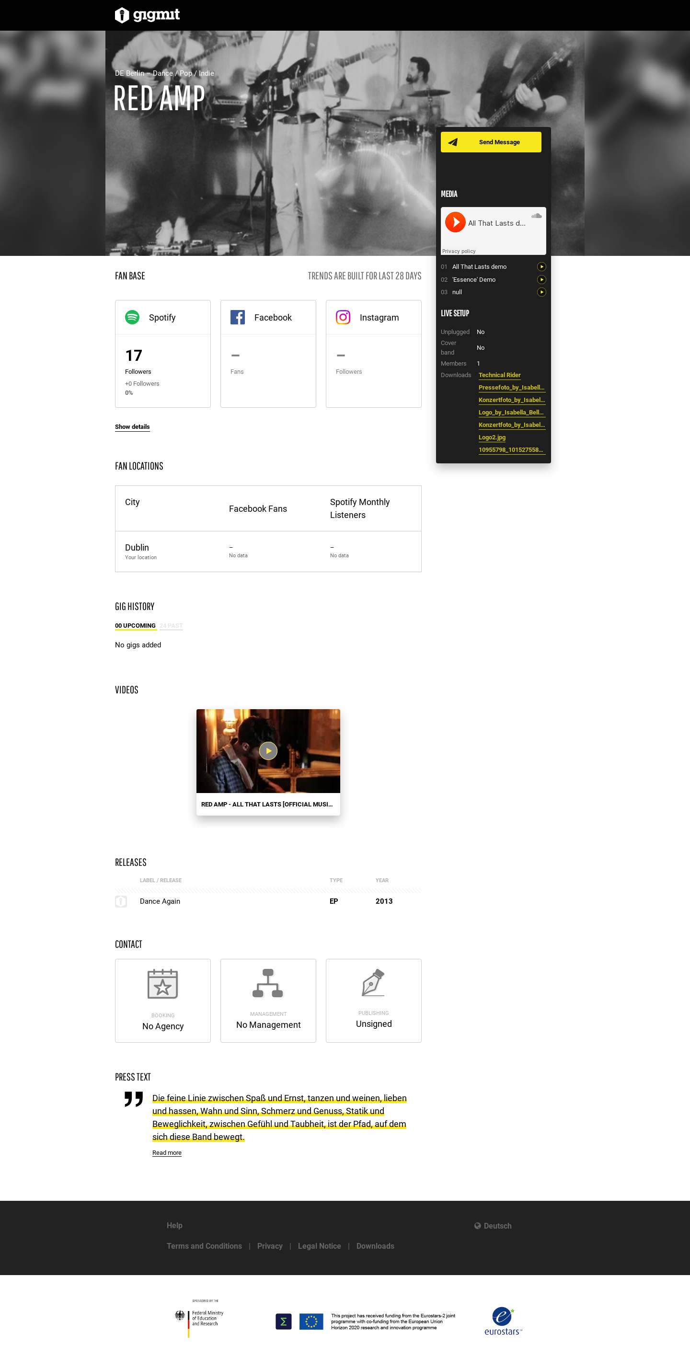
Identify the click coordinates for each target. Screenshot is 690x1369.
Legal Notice (319, 1246)
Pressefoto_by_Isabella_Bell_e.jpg (512, 387)
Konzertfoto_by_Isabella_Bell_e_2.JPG (512, 424)
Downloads (375, 1246)
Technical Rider (500, 375)
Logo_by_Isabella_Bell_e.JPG (512, 412)
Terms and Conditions (204, 1246)
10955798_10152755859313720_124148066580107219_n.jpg (512, 449)
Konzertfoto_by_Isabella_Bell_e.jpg (512, 399)
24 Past (171, 625)
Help (175, 1225)
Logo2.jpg (492, 437)
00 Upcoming (136, 625)
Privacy (270, 1246)
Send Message (499, 142)
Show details (132, 426)
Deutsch (498, 1226)
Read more (167, 1152)
